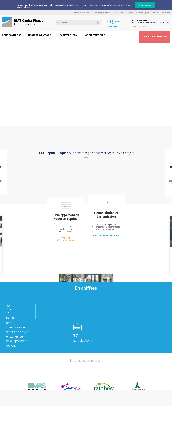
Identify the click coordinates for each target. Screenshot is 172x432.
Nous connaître (11, 36)
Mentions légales (142, 13)
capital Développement (65, 217)
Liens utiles (118, 13)
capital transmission (106, 215)
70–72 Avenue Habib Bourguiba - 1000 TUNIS (153, 23)
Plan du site (165, 13)
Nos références (67, 36)
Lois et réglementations (103, 13)
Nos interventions (39, 36)
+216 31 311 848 (149, 26)
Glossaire (129, 13)
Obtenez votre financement (149, 36)
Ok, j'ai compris (145, 5)
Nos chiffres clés (94, 36)
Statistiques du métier (82, 13)
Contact (155, 13)
